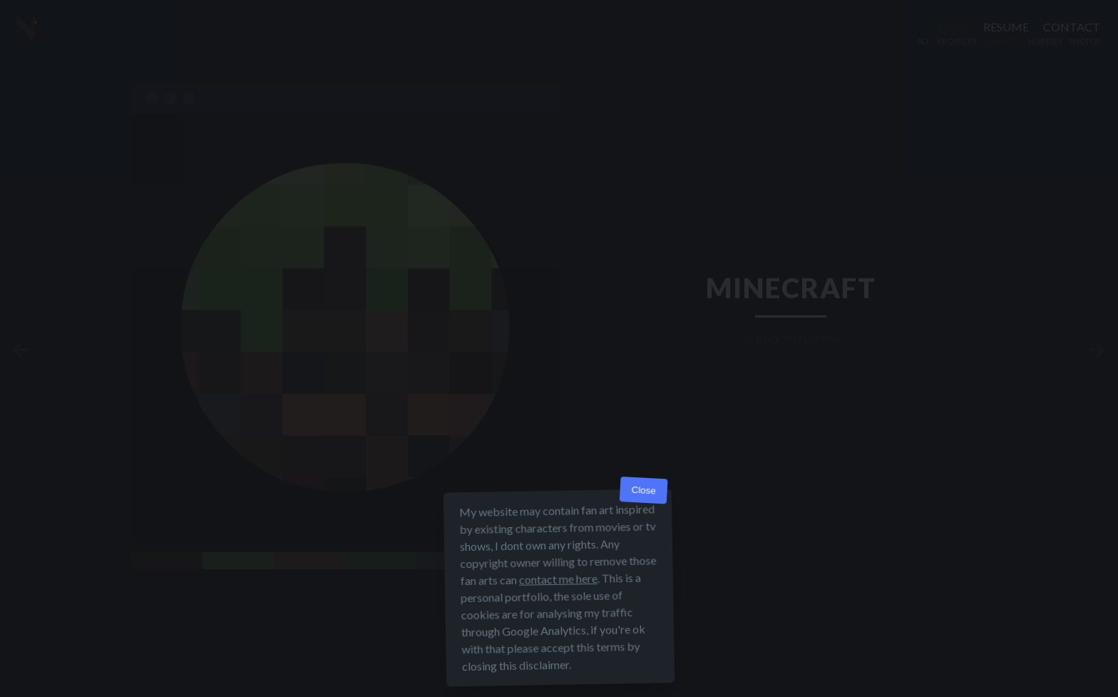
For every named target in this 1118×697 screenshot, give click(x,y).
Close (643, 490)
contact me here (558, 578)
